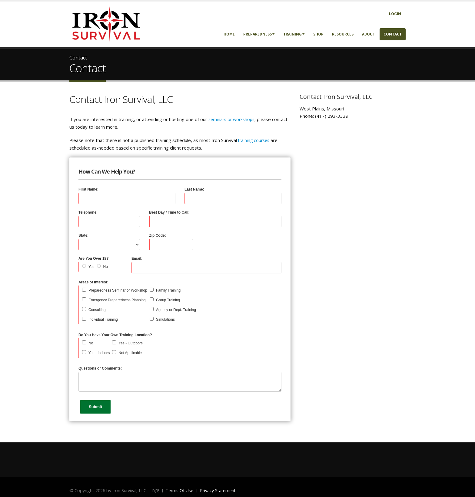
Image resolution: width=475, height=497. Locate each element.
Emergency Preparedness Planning (117, 300)
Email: (136, 258)
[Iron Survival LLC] (105, 23)
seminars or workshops (231, 119)
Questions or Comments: (100, 368)
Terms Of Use (179, 490)
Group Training (168, 300)
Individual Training (103, 319)
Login (395, 13)
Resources (343, 34)
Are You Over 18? (93, 258)
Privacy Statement (218, 490)
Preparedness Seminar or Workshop (117, 290)
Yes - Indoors (99, 353)
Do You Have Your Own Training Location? (115, 335)
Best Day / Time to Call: (169, 212)
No (105, 267)
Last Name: (194, 189)
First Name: (88, 189)
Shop (318, 34)
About (368, 34)
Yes (91, 267)
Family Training (168, 290)
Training (294, 34)
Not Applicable (130, 353)
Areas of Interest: (93, 282)
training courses (253, 140)
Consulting (97, 310)
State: (83, 235)
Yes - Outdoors (130, 343)
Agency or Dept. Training (176, 310)
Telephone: (88, 212)
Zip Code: (157, 235)
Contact (393, 34)
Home (229, 34)
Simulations (165, 319)
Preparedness (259, 34)
